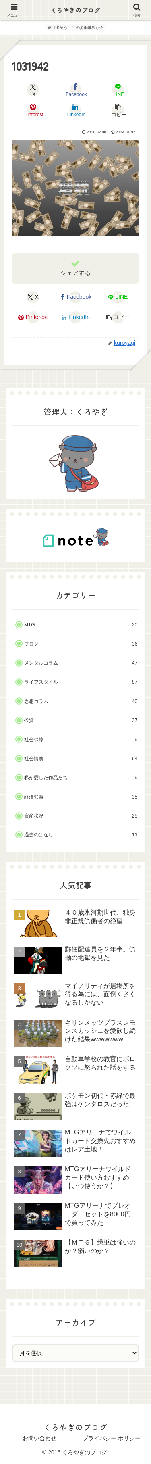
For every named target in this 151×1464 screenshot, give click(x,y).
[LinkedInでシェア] (75, 110)
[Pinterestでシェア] (33, 110)
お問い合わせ (39, 1438)
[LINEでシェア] (118, 90)
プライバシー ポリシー (112, 1438)
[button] (118, 110)
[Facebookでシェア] (75, 90)
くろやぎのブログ (75, 10)
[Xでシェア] (33, 90)
